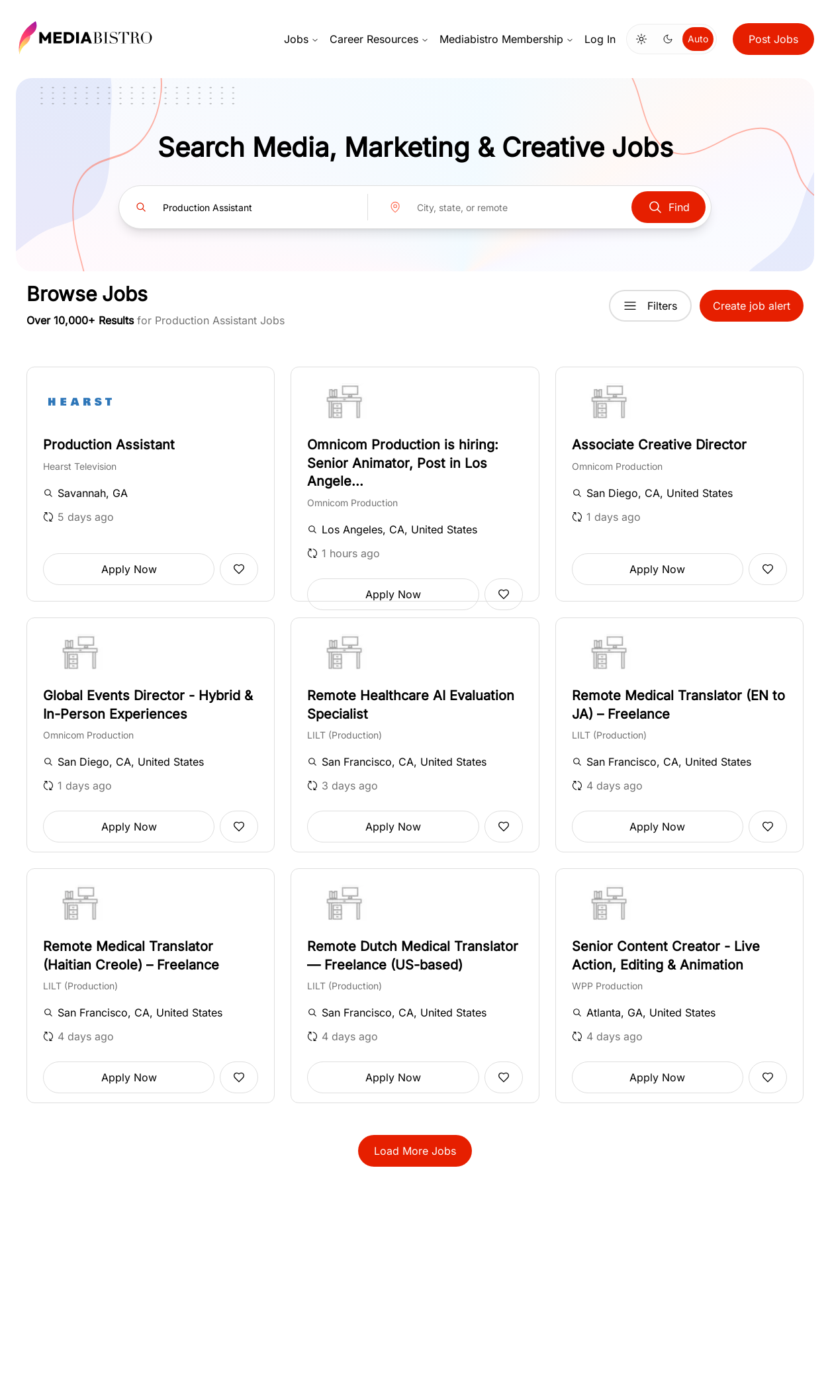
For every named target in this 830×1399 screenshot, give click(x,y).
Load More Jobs (415, 1150)
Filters (650, 305)
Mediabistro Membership (506, 39)
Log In (600, 39)
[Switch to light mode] (641, 39)
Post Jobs (773, 39)
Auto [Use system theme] (698, 38)
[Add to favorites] (239, 569)
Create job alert (751, 305)
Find (668, 207)
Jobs (301, 39)
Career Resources (379, 39)
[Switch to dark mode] (668, 39)
